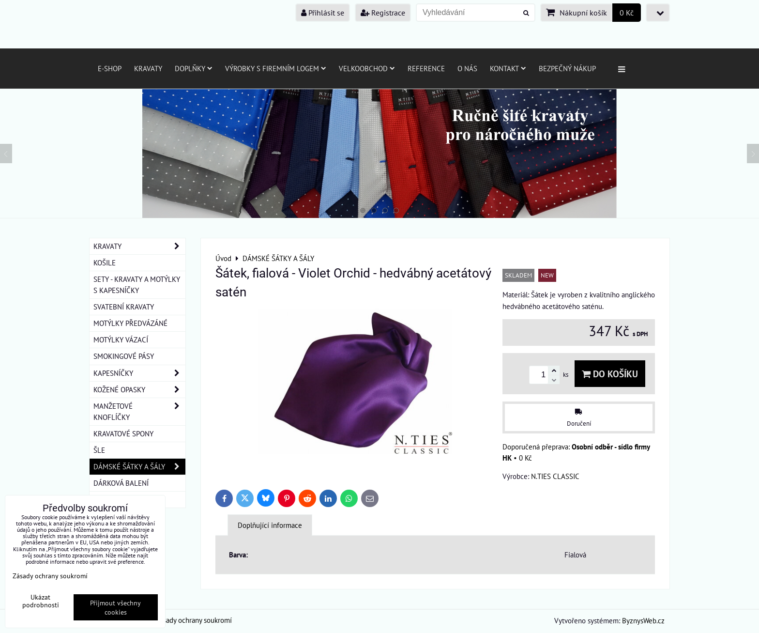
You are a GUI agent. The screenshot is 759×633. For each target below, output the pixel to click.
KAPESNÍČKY (139, 373)
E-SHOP (109, 68)
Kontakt (508, 68)
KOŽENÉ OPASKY (139, 390)
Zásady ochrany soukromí (194, 620)
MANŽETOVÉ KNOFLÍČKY (139, 411)
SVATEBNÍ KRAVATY (123, 306)
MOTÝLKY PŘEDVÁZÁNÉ (130, 323)
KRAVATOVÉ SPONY (123, 433)
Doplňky (194, 68)
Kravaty (148, 68)
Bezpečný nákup (567, 68)
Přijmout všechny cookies (115, 607)
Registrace (383, 12)
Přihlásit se (322, 12)
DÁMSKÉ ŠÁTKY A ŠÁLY (139, 467)
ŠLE (99, 450)
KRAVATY (139, 246)
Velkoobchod (367, 68)
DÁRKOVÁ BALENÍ (121, 483)
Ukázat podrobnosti (40, 601)
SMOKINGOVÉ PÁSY (123, 356)
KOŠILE (104, 262)
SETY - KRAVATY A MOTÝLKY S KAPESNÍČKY (136, 284)
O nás (467, 68)
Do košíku (610, 374)
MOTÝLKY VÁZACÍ (120, 339)
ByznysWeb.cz (643, 620)
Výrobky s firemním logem (275, 68)
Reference (426, 68)
